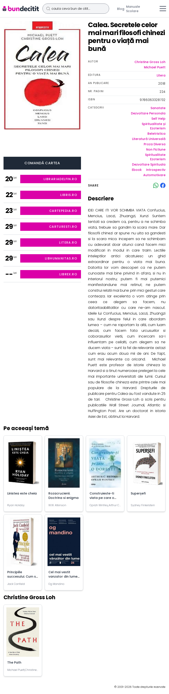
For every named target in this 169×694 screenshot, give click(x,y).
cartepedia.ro (63, 211)
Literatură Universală (148, 139)
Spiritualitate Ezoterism (155, 157)
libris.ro (68, 195)
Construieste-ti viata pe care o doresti (102, 497)
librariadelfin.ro (60, 179)
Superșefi (138, 493)
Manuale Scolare (133, 8)
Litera (161, 75)
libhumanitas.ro (61, 258)
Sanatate (158, 108)
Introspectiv (155, 170)
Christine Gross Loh (149, 62)
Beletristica (156, 133)
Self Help (158, 118)
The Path (14, 662)
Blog (120, 9)
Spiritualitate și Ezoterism (153, 126)
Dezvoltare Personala (148, 113)
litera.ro (68, 242)
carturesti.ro (63, 226)
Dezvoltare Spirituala (148, 164)
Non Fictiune (155, 149)
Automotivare (154, 175)
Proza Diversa (154, 144)
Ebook (137, 170)
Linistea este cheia (22, 493)
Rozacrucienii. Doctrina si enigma (63, 495)
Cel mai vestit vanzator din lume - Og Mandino (62, 576)
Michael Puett (154, 67)
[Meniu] (162, 8)
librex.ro (68, 274)
